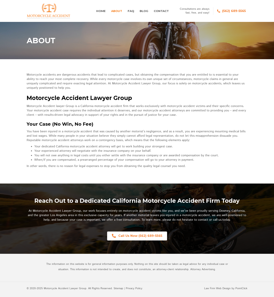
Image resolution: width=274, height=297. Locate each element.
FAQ (131, 11)
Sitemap (118, 288)
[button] (137, 236)
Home (101, 11)
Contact (161, 11)
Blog (144, 11)
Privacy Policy (134, 288)
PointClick (241, 288)
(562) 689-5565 (234, 11)
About (116, 11)
